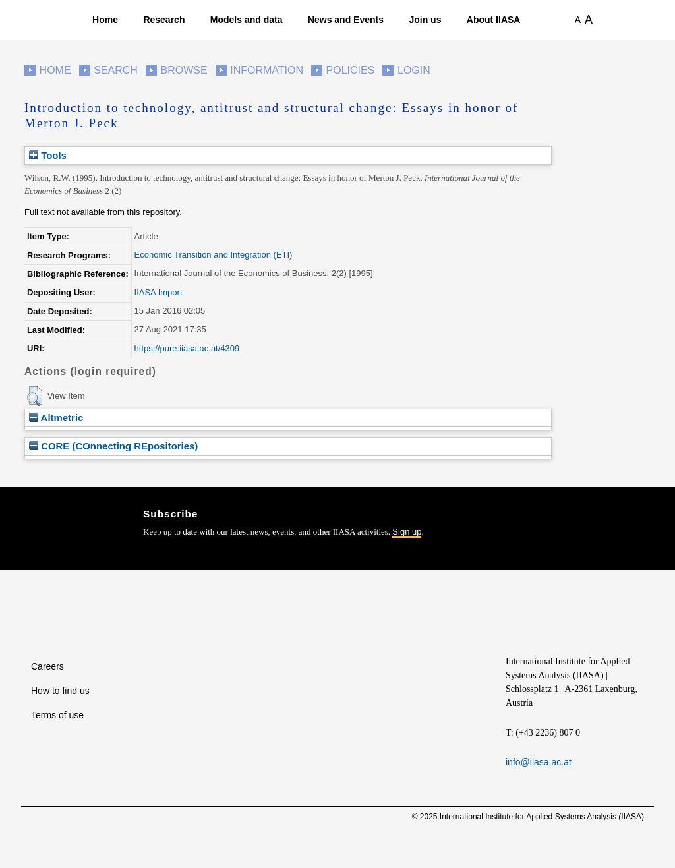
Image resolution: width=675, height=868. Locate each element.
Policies (350, 70)
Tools (48, 155)
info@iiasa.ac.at (539, 762)
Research (164, 19)
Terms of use (57, 715)
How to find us (60, 690)
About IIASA (494, 19)
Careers (47, 666)
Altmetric (56, 417)
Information (266, 70)
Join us (425, 19)
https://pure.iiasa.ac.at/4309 (187, 348)
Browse (183, 70)
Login (413, 70)
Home (105, 19)
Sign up (406, 531)
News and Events (346, 19)
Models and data (246, 19)
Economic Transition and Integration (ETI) (213, 255)
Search (116, 70)
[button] (34, 396)
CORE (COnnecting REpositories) (113, 445)
